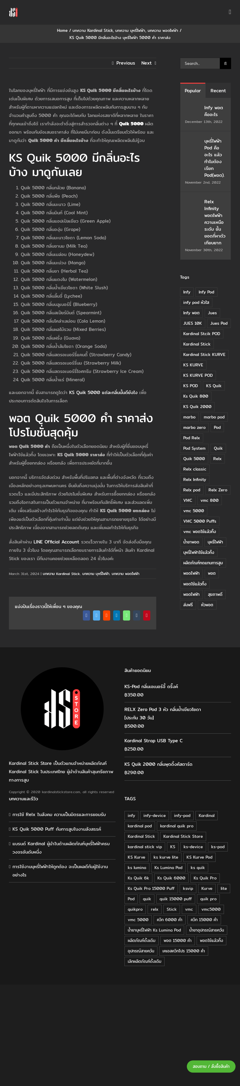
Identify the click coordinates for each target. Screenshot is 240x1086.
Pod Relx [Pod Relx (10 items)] (191, 438)
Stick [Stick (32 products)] (172, 909)
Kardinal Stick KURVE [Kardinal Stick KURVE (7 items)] (204, 354)
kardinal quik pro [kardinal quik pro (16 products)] (176, 826)
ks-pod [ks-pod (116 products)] (218, 846)
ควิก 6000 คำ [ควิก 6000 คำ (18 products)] (169, 919)
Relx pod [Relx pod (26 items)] (191, 490)
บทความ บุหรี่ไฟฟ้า (95, 573)
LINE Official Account (56, 541)
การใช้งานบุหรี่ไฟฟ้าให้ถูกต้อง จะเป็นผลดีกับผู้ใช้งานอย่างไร (60, 870)
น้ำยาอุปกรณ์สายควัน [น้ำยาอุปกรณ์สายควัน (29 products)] (206, 930)
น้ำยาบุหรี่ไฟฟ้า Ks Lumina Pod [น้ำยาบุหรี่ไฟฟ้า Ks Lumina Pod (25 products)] (154, 930)
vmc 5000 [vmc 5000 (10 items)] (193, 510)
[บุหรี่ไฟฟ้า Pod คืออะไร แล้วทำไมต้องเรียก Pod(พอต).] (192, 141)
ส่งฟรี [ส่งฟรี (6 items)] (188, 604)
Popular (193, 90)
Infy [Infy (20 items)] (186, 292)
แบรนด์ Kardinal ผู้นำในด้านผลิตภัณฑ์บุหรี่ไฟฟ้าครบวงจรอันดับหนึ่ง (61, 847)
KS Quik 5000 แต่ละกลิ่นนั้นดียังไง (103, 392)
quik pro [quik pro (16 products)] (208, 899)
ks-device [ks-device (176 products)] (193, 846)
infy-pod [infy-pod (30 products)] (182, 815)
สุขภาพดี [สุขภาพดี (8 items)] (215, 594)
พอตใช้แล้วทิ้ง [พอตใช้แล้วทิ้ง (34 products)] (211, 940)
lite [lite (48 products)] (224, 888)
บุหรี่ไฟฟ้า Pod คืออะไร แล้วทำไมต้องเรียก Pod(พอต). (214, 158)
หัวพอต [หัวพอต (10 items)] (207, 604)
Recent (218, 90)
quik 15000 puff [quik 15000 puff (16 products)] (176, 899)
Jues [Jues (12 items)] (212, 313)
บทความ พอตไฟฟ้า (125, 573)
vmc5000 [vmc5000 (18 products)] (211, 909)
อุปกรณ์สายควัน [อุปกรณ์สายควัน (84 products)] (141, 951)
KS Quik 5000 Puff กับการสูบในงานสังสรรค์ (56, 829)
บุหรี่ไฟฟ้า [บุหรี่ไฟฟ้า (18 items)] (215, 542)
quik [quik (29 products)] (147, 899)
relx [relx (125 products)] (154, 909)
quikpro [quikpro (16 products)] (135, 909)
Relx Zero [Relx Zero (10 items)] (218, 490)
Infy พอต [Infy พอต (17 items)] (191, 313)
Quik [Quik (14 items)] (218, 448)
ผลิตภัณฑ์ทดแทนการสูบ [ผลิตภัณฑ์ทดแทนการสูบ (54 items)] (203, 563)
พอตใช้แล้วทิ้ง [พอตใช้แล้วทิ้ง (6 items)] (194, 584)
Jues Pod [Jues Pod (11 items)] (219, 323)
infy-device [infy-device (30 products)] (154, 815)
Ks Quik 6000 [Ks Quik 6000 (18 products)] (171, 878)
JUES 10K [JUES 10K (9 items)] (192, 323)
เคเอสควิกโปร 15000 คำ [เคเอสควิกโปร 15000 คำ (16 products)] (183, 951)
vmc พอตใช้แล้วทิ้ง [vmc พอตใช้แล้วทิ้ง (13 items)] (199, 531)
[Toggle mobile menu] (230, 12)
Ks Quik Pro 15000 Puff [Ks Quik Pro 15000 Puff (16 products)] (151, 888)
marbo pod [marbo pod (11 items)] (214, 417)
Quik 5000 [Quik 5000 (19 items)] (194, 458)
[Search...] (200, 63)
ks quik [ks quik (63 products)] (198, 867)
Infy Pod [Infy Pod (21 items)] (206, 292)
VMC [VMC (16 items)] (187, 500)
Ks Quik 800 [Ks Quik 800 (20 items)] (195, 396)
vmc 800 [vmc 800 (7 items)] (209, 500)
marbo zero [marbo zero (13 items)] (194, 427)
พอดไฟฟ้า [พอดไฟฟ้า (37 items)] (191, 573)
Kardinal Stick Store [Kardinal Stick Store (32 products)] (183, 836)
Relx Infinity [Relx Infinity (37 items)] (194, 479)
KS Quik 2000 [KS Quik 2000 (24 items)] (197, 406)
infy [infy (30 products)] (131, 815)
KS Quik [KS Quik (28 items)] (214, 385)
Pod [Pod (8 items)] (217, 427)
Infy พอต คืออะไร (213, 111)
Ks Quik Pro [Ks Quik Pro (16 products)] (205, 878)
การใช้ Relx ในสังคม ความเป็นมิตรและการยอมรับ (59, 814)
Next (146, 63)
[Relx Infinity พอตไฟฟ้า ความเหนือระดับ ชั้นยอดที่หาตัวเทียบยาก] (192, 202)
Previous (125, 63)
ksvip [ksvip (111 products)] (188, 888)
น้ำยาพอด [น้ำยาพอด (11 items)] (191, 542)
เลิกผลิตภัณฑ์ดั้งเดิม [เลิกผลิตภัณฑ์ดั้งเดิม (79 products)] (144, 961)
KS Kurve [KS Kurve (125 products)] (136, 857)
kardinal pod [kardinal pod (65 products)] (140, 826)
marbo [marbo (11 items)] (189, 417)
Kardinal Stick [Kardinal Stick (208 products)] (141, 836)
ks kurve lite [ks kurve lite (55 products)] (166, 857)
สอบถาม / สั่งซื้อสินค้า (211, 1066)
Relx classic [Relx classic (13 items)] (194, 469)
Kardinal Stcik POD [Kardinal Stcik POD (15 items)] (201, 333)
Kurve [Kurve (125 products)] (206, 888)
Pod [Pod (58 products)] (131, 899)
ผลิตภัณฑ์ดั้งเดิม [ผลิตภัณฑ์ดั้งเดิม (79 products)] (141, 940)
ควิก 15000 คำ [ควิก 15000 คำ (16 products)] (204, 919)
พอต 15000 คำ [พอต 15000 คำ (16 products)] (178, 940)
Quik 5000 (131, 123)
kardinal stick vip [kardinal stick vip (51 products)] (145, 846)
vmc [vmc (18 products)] (189, 909)
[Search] (225, 63)
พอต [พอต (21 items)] (212, 573)
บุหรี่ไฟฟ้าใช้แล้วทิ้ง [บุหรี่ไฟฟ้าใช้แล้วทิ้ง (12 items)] (198, 552)
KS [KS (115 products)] (172, 846)
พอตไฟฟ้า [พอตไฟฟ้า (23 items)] (191, 594)
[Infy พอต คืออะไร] (192, 108)
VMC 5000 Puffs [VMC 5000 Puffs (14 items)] (199, 521)
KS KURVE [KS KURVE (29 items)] (193, 365)
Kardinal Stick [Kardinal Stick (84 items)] (197, 344)
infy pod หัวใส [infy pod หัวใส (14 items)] (196, 302)
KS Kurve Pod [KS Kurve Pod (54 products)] (199, 857)
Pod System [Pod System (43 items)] (194, 448)
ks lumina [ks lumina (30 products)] (137, 867)
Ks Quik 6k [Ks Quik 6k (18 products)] (138, 878)
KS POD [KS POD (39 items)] (190, 385)
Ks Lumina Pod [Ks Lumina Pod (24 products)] (168, 867)
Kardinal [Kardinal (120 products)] (206, 815)
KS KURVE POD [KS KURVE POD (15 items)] (198, 375)
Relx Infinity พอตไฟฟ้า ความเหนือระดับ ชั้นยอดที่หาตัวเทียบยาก (214, 222)
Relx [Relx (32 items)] (217, 458)
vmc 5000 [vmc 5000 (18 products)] (138, 919)
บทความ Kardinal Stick (61, 573)
